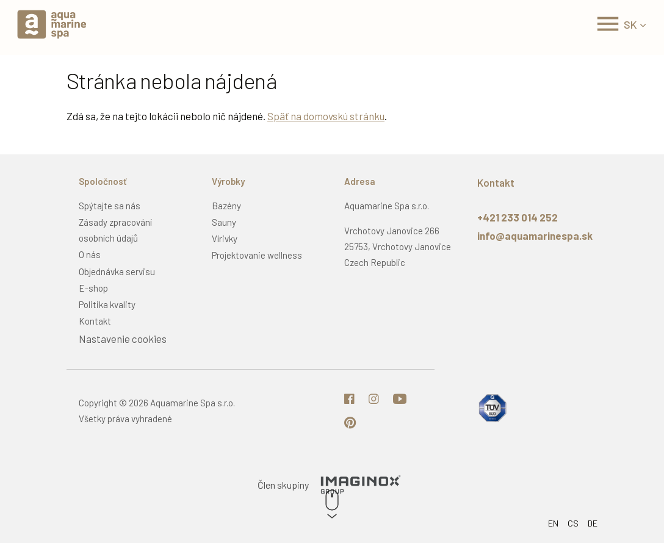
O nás (90, 254)
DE (592, 523)
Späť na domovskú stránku (325, 116)
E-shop (93, 287)
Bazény (226, 205)
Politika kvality (107, 304)
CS (573, 523)
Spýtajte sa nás (109, 205)
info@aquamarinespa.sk (535, 235)
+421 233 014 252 (517, 217)
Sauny (224, 222)
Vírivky (224, 238)
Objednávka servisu (117, 271)
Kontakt (95, 320)
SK (630, 24)
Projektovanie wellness (257, 255)
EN (553, 523)
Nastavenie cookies (123, 339)
